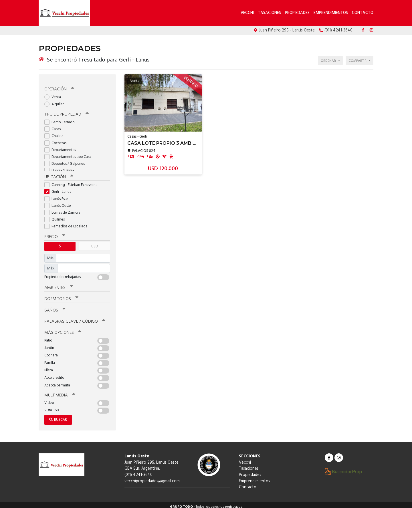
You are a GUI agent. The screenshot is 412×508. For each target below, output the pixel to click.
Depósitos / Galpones (66, 160)
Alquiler (56, 101)
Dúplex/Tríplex (61, 167)
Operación (59, 86)
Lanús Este (58, 195)
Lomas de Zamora (64, 209)
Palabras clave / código (74, 317)
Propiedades (297, 13)
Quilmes (56, 216)
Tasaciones (269, 13)
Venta (54, 94)
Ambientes (58, 284)
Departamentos (62, 146)
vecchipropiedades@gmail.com (152, 477)
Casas (54, 126)
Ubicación (58, 173)
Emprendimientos (331, 13)
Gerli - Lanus (59, 188)
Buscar (58, 416)
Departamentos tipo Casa (69, 153)
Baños (55, 306)
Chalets (55, 133)
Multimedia (59, 391)
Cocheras (57, 139)
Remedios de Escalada (67, 223)
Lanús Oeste (59, 202)
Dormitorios (61, 295)
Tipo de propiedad (66, 111)
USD (94, 243)
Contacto (362, 13)
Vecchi (248, 13)
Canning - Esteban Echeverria (72, 181)
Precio (54, 233)
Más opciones (62, 329)
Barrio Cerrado (61, 119)
